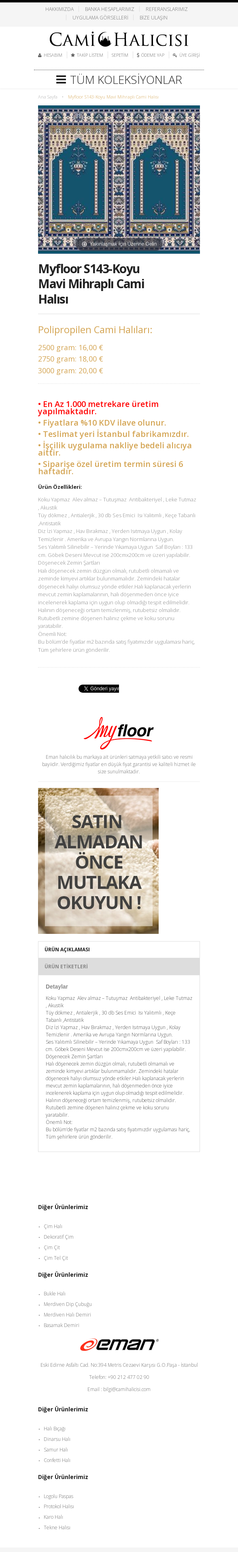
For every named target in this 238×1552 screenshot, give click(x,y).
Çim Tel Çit (56, 1257)
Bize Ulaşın (154, 17)
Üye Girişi (189, 55)
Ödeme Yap (152, 55)
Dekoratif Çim (59, 1236)
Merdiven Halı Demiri (67, 1314)
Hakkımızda (59, 9)
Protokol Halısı (59, 1506)
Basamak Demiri (61, 1325)
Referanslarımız (167, 9)
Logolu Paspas (58, 1496)
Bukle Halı (55, 1293)
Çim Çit (52, 1247)
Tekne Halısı (57, 1527)
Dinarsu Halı (57, 1439)
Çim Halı (53, 1226)
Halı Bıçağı (55, 1428)
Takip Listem (90, 55)
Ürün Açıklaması (67, 949)
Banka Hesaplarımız (109, 9)
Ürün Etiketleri (66, 966)
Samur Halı (56, 1449)
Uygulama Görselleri (100, 17)
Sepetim (120, 55)
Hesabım (53, 55)
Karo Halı (53, 1516)
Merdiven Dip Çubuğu (68, 1304)
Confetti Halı (57, 1460)
